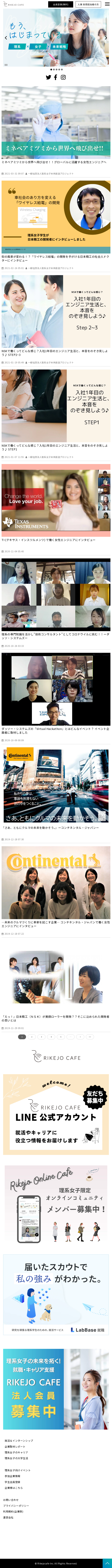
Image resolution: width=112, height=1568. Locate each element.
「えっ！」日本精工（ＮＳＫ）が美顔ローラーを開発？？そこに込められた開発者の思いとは (55, 1018)
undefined (8, 37)
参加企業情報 (12, 1476)
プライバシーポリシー (16, 1505)
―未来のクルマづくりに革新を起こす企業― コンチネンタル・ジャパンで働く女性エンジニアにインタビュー (56, 924)
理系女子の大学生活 (16, 1458)
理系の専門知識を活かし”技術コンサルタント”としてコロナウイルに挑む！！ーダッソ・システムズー (55, 636)
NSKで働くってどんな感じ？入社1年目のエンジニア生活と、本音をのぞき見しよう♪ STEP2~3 (55, 353)
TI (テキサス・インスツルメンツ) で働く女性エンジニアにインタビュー (49, 540)
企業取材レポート (15, 1446)
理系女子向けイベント (18, 1470)
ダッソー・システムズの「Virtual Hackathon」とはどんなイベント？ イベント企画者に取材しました (55, 730)
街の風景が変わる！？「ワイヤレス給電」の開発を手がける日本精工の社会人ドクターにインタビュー (55, 258)
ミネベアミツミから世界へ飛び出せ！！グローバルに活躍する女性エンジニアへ (54, 162)
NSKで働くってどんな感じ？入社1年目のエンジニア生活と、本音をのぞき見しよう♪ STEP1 (55, 447)
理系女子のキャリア (16, 1452)
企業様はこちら (14, 1488)
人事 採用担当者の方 (88, 4)
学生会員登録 (12, 1482)
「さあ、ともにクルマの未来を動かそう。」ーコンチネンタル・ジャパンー (50, 828)
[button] (107, 4)
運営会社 (8, 1517)
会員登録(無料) (60, 4)
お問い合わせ (11, 1500)
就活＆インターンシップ (19, 1440)
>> (90, 1037)
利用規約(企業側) (13, 1511)
